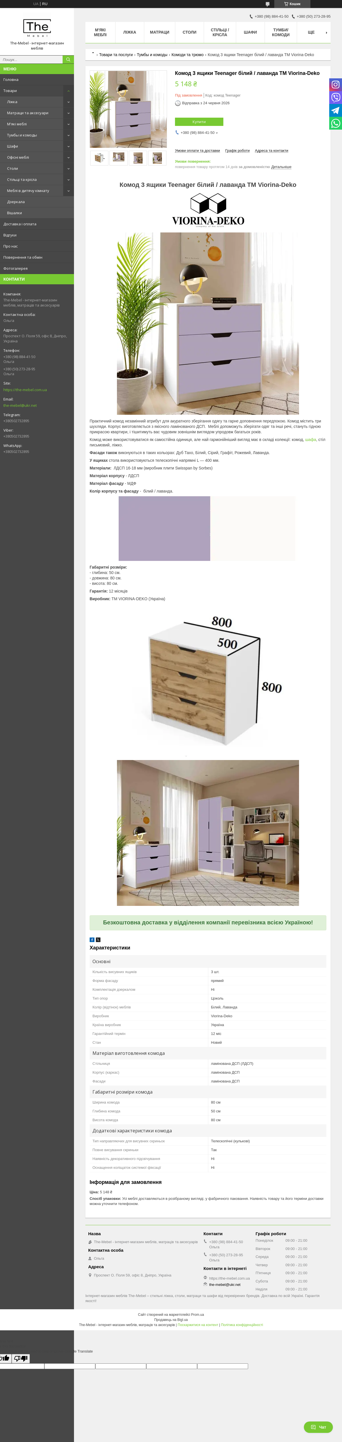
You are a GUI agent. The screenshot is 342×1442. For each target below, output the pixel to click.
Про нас (10, 246)
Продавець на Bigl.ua (171, 1320)
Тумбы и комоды (22, 135)
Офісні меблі (18, 157)
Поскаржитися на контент (198, 1325)
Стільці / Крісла (220, 32)
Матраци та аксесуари (27, 112)
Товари (10, 90)
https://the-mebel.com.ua (25, 389)
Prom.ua (197, 1315)
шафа (310, 439)
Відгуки (10, 235)
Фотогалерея (15, 268)
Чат (318, 1427)
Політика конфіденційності (242, 1325)
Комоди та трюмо (188, 54)
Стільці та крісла (22, 179)
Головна (10, 79)
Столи (12, 168)
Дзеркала (16, 201)
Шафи (12, 146)
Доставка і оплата (19, 223)
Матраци (159, 32)
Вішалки (14, 212)
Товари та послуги (116, 54)
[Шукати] (68, 59)
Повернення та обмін (22, 257)
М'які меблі (17, 123)
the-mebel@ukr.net (20, 405)
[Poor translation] (21, 1358)
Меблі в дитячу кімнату (28, 190)
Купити (199, 121)
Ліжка (12, 101)
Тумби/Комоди (281, 32)
